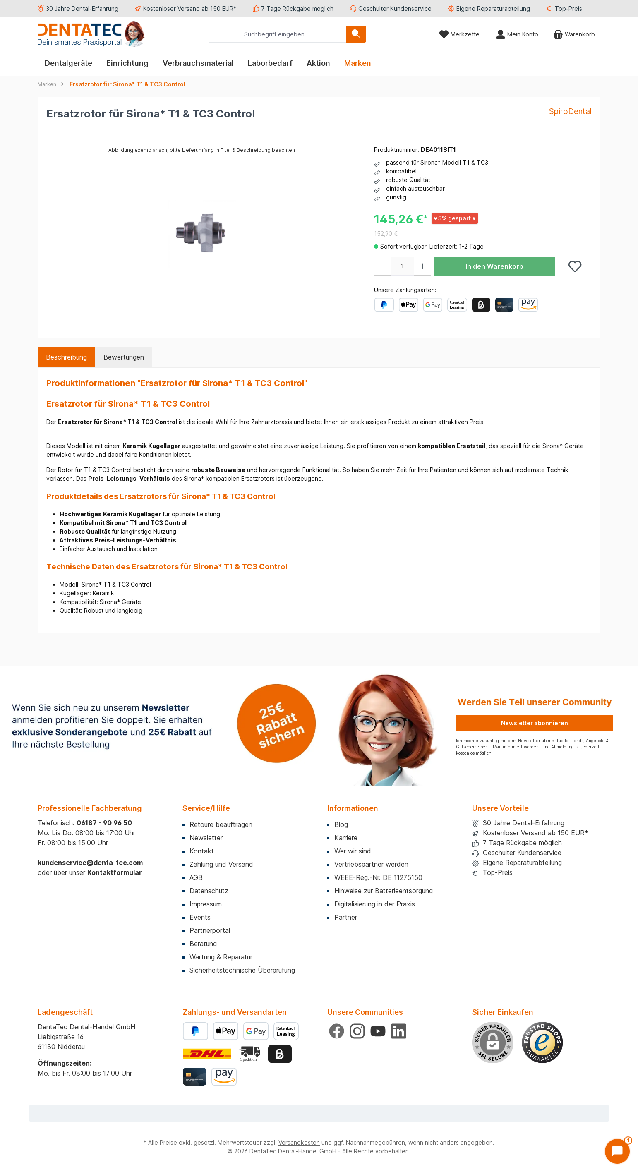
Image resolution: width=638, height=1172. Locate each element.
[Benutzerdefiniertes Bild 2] (249, 1054)
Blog (341, 824)
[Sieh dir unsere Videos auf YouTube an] (378, 1031)
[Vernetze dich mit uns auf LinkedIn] (398, 1031)
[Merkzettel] (460, 34)
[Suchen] (356, 34)
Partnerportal (209, 930)
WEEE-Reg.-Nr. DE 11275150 (378, 877)
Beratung (203, 944)
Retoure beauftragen (220, 824)
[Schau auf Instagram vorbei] (357, 1031)
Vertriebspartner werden (371, 864)
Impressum (205, 904)
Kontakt (201, 851)
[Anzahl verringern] (382, 266)
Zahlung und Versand (221, 864)
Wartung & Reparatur (220, 957)
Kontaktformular (114, 872)
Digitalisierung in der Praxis (374, 904)
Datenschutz (208, 891)
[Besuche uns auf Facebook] (336, 1031)
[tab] (66, 357)
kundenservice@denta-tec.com (90, 862)
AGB (196, 877)
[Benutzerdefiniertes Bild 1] (542, 1042)
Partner (345, 917)
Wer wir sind (352, 851)
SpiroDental (570, 111)
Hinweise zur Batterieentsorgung (383, 891)
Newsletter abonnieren (534, 722)
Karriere (345, 838)
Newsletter (206, 838)
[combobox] (277, 34)
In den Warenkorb (494, 266)
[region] (202, 234)
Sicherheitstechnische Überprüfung (242, 970)
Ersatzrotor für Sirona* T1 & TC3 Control (127, 84)
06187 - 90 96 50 (104, 823)
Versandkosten (299, 1142)
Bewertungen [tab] (123, 357)
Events (200, 917)
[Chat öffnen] (617, 1151)
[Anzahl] (403, 266)
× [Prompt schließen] (595, 1070)
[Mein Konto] (517, 34)
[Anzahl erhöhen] (422, 266)
